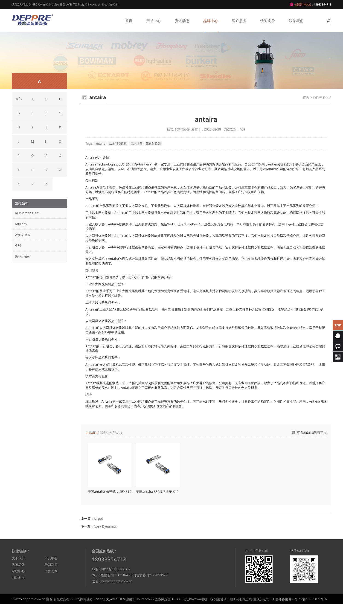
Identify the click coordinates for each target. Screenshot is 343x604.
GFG (18, 245)
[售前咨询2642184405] (116, 575)
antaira (100, 143)
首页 (128, 20)
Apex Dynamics (105, 526)
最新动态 (51, 564)
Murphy (21, 224)
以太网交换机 (118, 143)
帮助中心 (18, 571)
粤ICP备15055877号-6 (310, 599)
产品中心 (153, 20)
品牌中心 (210, 20)
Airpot (98, 518)
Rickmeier (22, 256)
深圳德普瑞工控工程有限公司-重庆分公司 (240, 599)
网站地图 (18, 577)
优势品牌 (18, 564)
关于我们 (18, 558)
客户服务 (239, 20)
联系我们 (296, 20)
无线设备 (136, 143)
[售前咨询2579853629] (151, 575)
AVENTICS (22, 234)
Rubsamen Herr (27, 213)
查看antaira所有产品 (312, 432)
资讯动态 (182, 20)
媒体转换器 (153, 143)
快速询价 (267, 20)
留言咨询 (51, 571)
